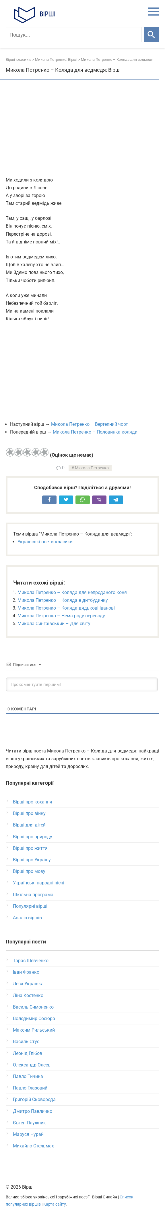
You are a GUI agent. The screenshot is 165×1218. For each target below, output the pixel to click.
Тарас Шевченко (30, 960)
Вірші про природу (32, 836)
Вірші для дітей (29, 825)
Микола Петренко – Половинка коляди (95, 432)
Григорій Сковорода (34, 1099)
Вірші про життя (30, 848)
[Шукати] (151, 34)
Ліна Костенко (28, 995)
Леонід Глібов (27, 1053)
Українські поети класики (45, 541)
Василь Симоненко (33, 1007)
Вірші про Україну (32, 860)
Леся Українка (28, 983)
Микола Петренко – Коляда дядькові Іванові (66, 608)
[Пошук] (73, 34)
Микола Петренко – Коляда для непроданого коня (72, 592)
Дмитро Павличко (32, 1111)
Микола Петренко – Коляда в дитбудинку (63, 600)
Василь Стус (26, 1041)
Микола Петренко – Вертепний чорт (89, 424)
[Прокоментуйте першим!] (82, 684)
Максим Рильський (34, 1030)
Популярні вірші (30, 906)
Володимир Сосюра (34, 1018)
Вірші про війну (29, 813)
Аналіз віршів (27, 917)
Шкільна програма (33, 894)
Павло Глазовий (30, 1088)
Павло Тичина (28, 1076)
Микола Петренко (92, 468)
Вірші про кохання (32, 802)
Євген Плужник (29, 1123)
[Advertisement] (82, 128)
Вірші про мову (29, 871)
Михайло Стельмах (33, 1146)
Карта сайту (54, 1204)
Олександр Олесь (32, 1065)
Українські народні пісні (38, 883)
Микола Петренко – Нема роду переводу (61, 616)
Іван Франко (26, 972)
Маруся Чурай (28, 1134)
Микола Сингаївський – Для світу (54, 623)
